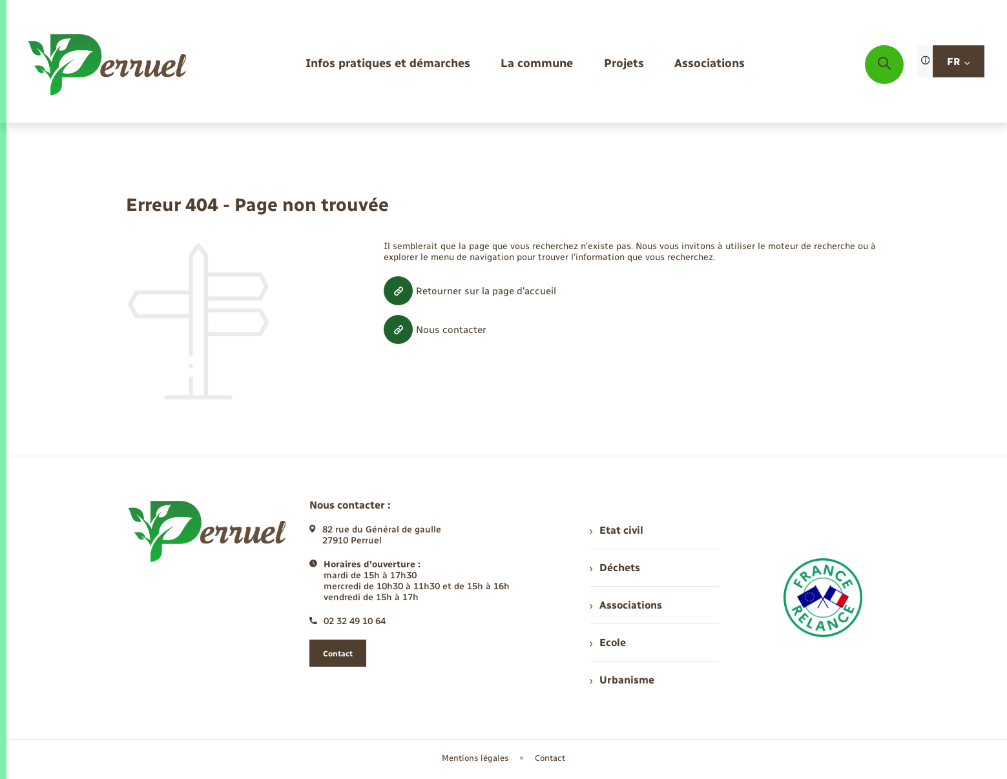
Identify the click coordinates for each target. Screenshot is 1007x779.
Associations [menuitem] (626, 605)
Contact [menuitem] (550, 758)
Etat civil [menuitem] (616, 530)
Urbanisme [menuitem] (622, 680)
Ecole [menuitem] (608, 642)
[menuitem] (388, 64)
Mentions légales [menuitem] (475, 758)
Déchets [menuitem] (615, 567)
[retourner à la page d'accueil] (108, 64)
